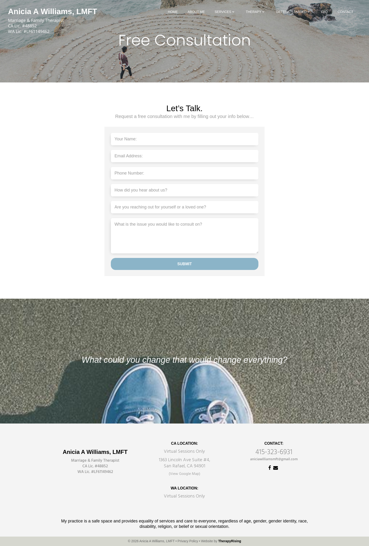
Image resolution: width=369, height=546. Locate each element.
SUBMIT (184, 264)
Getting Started (291, 12)
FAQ (324, 12)
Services (223, 12)
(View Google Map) (184, 474)
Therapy (253, 12)
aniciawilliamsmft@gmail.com (274, 459)
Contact (345, 12)
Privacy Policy (188, 541)
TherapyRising (229, 541)
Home (173, 12)
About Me (196, 12)
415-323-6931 (273, 452)
